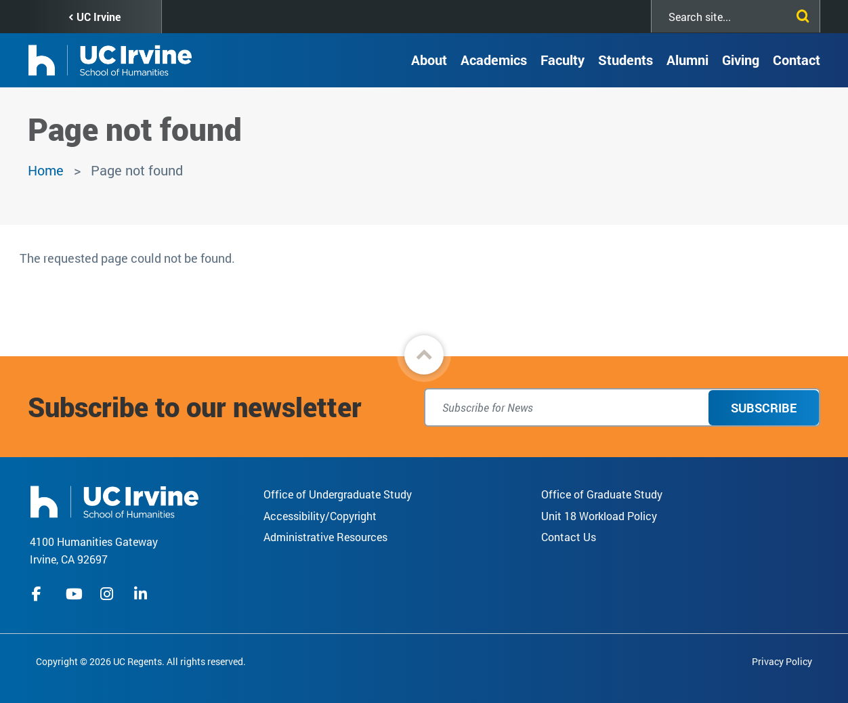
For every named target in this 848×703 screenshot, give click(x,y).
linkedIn (142, 594)
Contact (796, 59)
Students (625, 59)
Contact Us (568, 537)
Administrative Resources (325, 537)
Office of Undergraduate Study (337, 494)
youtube (74, 594)
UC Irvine (99, 16)
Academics (494, 59)
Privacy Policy (782, 661)
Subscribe (764, 408)
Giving (740, 59)
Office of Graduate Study (601, 494)
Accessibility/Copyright (320, 516)
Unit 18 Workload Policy (599, 516)
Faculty (562, 59)
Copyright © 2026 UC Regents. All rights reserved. (141, 661)
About (429, 59)
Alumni (687, 59)
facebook (40, 594)
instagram (108, 594)
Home (46, 170)
